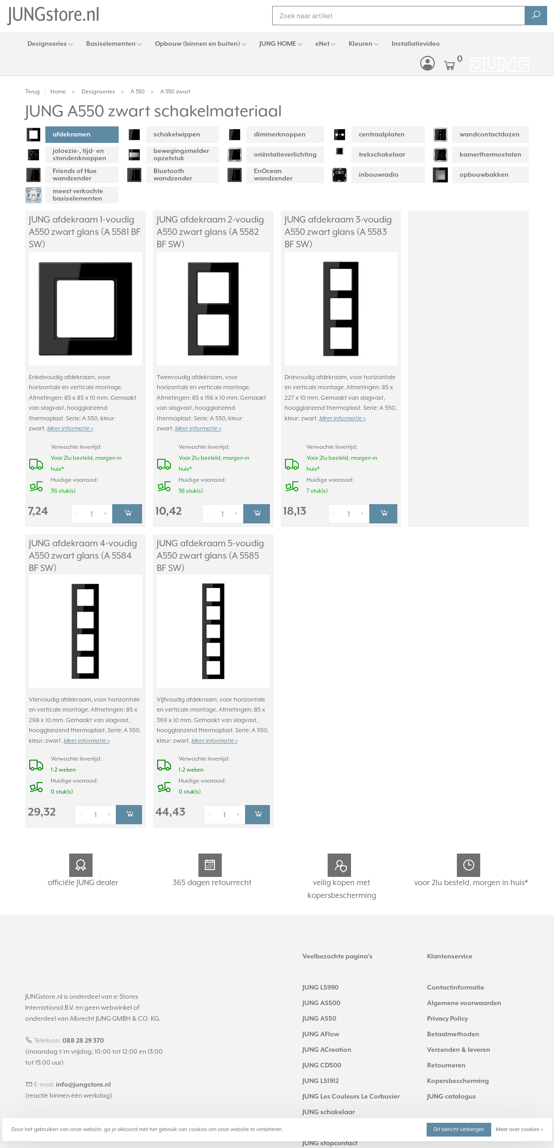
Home (58, 91)
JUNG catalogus (451, 1092)
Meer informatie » (70, 419)
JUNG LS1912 (320, 1076)
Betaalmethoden (453, 1030)
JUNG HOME (277, 44)
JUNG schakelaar (328, 1107)
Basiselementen (111, 44)
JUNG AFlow (320, 1030)
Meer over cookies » (519, 1129)
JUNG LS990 (320, 983)
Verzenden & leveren (458, 1045)
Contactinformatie (455, 983)
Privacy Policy (447, 1014)
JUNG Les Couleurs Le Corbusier (351, 1092)
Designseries (47, 44)
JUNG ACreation (326, 1045)
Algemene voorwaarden (464, 998)
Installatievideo (416, 44)
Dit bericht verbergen (458, 1129)
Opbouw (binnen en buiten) (197, 44)
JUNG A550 (319, 1014)
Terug (32, 91)
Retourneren (446, 1061)
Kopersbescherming (458, 1076)
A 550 (138, 91)
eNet (322, 44)
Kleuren (361, 44)
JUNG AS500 (321, 998)
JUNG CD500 (321, 1061)
